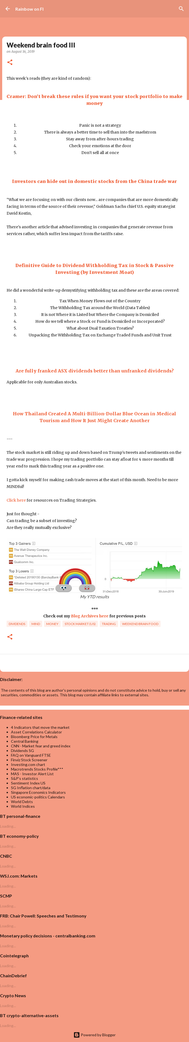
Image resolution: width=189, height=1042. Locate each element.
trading (109, 624)
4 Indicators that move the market (40, 727)
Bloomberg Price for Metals (34, 736)
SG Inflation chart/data (30, 787)
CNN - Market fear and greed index (40, 746)
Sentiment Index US (28, 783)
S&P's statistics (24, 778)
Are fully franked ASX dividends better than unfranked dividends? (95, 371)
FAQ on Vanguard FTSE (31, 755)
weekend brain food (140, 624)
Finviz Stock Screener (29, 759)
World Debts (22, 801)
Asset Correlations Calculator (36, 732)
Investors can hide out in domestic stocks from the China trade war (94, 181)
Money (52, 624)
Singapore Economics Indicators (38, 792)
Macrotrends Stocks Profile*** (37, 769)
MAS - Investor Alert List (32, 773)
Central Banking (24, 741)
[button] (10, 62)
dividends (17, 624)
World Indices (23, 806)
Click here (16, 500)
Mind (35, 624)
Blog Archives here (89, 616)
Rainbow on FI (29, 8)
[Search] (181, 8)
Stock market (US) (80, 624)
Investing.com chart (28, 764)
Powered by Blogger (94, 1034)
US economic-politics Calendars (38, 797)
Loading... (8, 826)
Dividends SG (22, 750)
